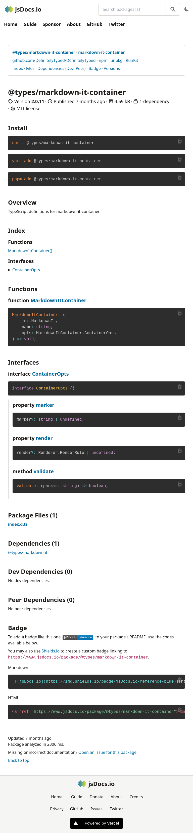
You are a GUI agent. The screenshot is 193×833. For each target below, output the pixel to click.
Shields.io (51, 651)
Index (17, 68)
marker (45, 405)
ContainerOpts (26, 270)
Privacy (56, 809)
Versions (112, 68)
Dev (70, 68)
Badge (95, 68)
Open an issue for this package (107, 752)
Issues (96, 809)
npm (103, 60)
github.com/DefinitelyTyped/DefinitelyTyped (54, 60)
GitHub (95, 24)
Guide (29, 24)
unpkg (117, 60)
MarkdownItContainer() (30, 250)
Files (30, 68)
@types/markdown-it (27, 552)
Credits (136, 797)
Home (10, 24)
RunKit (132, 60)
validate (43, 471)
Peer (80, 68)
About (74, 24)
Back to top (18, 760)
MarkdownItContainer (58, 300)
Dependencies (50, 68)
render (44, 438)
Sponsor (52, 24)
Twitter (117, 24)
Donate (96, 797)
